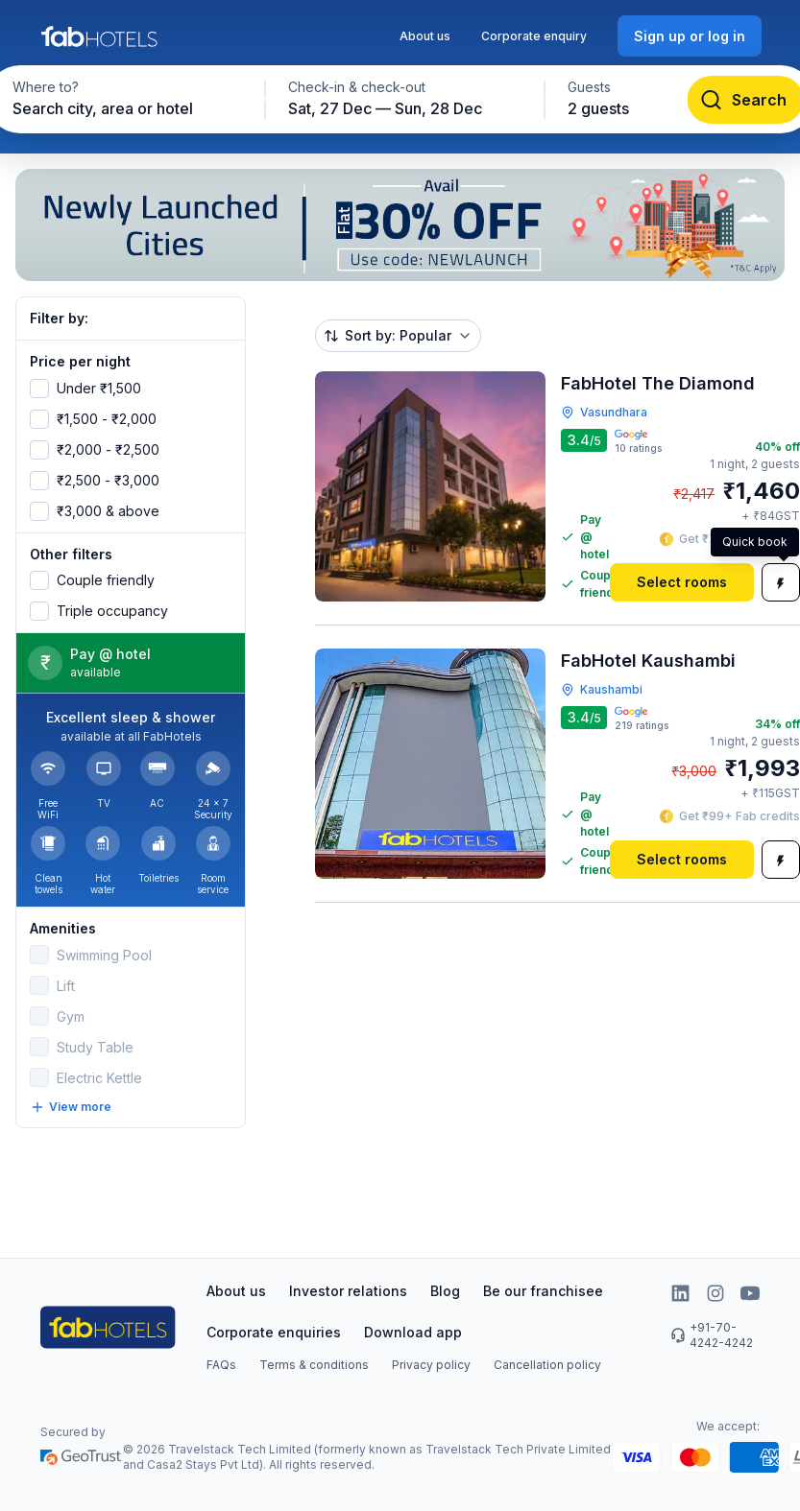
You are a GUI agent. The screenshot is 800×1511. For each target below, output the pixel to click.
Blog (445, 1291)
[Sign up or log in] (690, 36)
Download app (413, 1332)
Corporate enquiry (534, 36)
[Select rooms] (682, 582)
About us (425, 36)
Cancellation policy (547, 1365)
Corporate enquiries (273, 1332)
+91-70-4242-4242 (711, 1335)
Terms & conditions (314, 1365)
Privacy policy (431, 1365)
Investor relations (348, 1291)
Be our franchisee (543, 1291)
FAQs (221, 1365)
